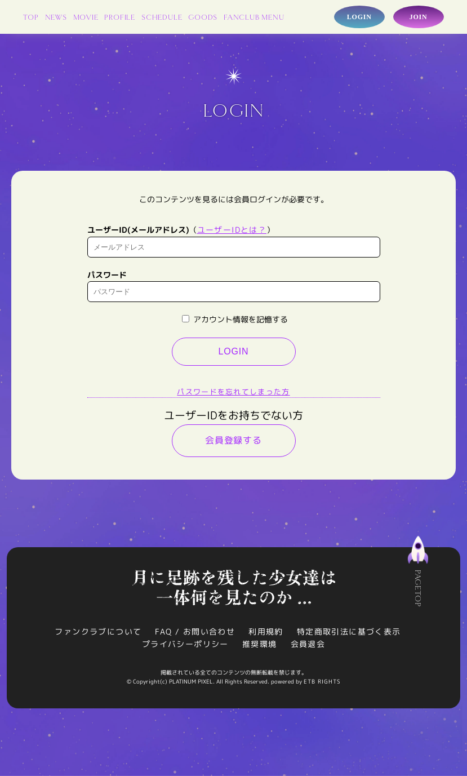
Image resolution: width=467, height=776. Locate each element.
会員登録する (233, 440)
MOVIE (86, 18)
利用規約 (265, 631)
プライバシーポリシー (185, 643)
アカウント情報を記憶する (235, 319)
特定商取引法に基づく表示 (349, 631)
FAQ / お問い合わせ (195, 631)
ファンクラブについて (98, 631)
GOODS (202, 18)
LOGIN (234, 351)
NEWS (56, 18)
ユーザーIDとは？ (232, 229)
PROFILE (119, 18)
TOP (30, 18)
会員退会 (308, 643)
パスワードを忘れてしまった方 (233, 392)
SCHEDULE (161, 18)
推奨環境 (259, 643)
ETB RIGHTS (322, 681)
